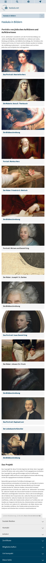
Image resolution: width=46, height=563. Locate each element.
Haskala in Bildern (23, 16)
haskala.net (14, 8)
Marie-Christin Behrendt (31, 516)
